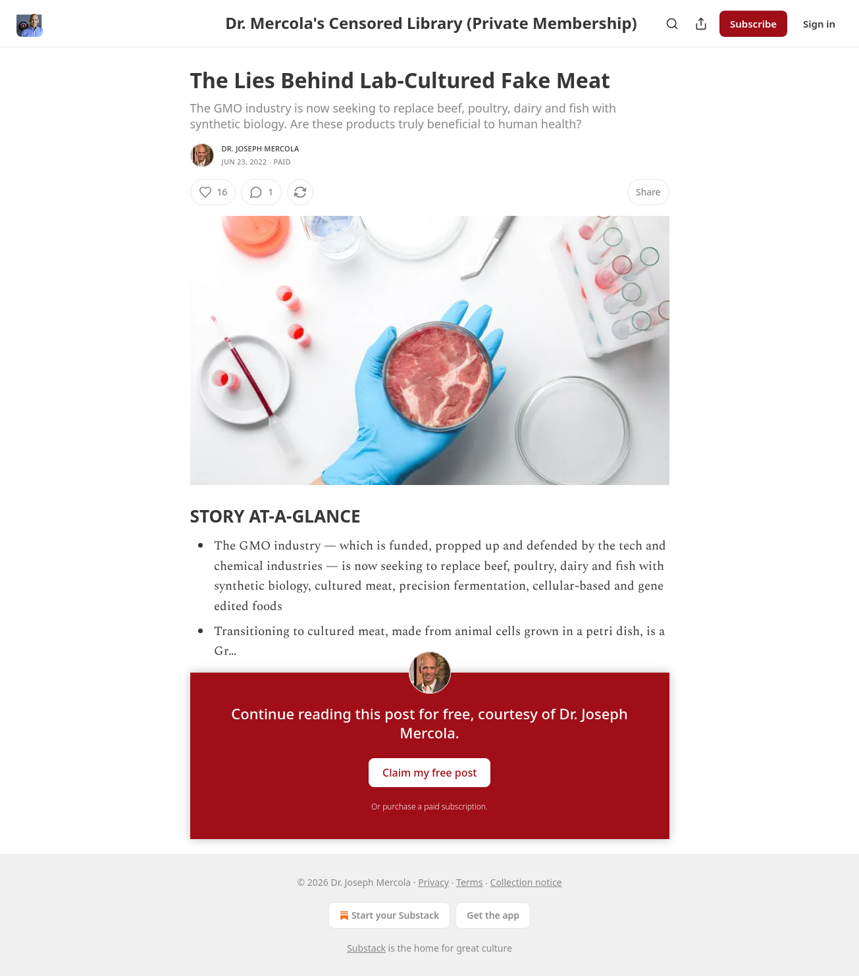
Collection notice (526, 882)
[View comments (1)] (261, 192)
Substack (366, 948)
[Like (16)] (213, 192)
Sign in (819, 23)
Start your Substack (388, 915)
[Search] (672, 24)
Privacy (433, 882)
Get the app (493, 915)
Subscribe (753, 23)
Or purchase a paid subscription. (429, 806)
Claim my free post (429, 772)
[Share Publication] (701, 24)
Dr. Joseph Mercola (260, 148)
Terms (469, 882)
